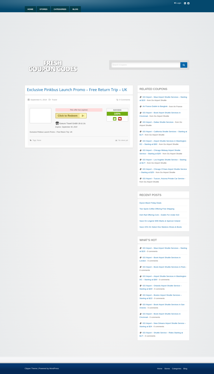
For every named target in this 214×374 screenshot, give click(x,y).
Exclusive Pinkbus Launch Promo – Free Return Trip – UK (77, 89)
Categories (60, 9)
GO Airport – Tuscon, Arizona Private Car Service (163, 178)
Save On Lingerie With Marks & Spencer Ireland (160, 221)
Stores (43, 9)
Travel (54, 100)
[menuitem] (30, 9)
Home (30, 9)
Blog (75, 9)
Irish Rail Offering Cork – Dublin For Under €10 (159, 215)
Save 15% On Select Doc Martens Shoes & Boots (161, 227)
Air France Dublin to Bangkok (155, 106)
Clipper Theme (31, 368)
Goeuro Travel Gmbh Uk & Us (72, 123)
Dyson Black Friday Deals (151, 203)
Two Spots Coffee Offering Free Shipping (157, 209)
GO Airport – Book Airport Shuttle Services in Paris (164, 267)
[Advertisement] (107, 33)
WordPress (54, 368)
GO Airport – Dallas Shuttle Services (158, 122)
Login (177, 3)
